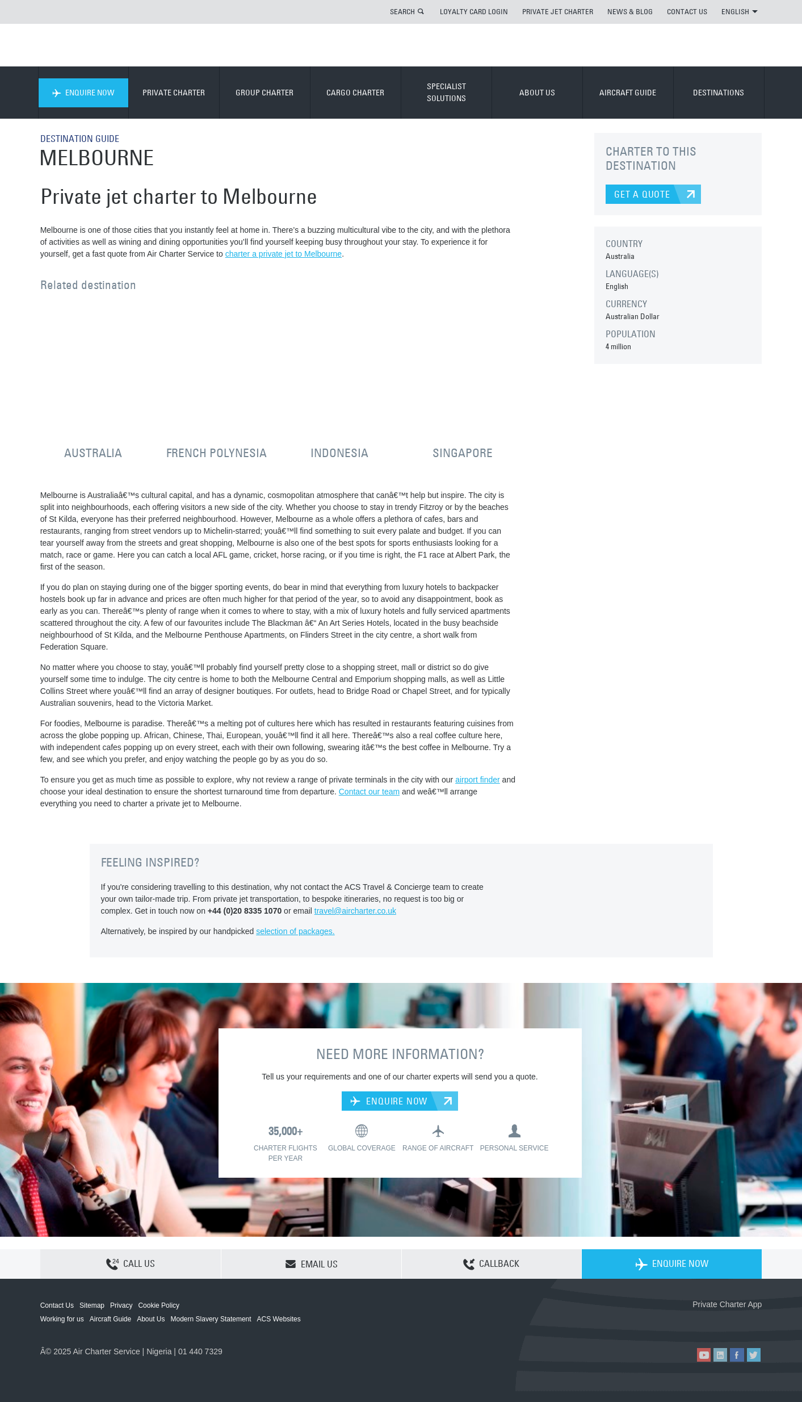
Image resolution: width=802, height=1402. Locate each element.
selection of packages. (295, 931)
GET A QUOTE (642, 194)
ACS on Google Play (737, 1322)
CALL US (130, 1264)
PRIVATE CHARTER (173, 92)
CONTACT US (687, 11)
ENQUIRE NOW (83, 92)
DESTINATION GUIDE (79, 138)
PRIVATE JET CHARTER (557, 11)
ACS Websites (279, 1319)
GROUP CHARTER (264, 92)
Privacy (121, 1305)
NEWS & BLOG (630, 11)
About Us (151, 1319)
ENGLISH (739, 11)
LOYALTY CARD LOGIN (474, 11)
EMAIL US (311, 1264)
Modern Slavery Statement (211, 1319)
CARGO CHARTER (355, 92)
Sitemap (91, 1305)
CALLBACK (491, 1264)
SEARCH (402, 11)
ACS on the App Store (686, 1322)
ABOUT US (537, 92)
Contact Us (57, 1305)
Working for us (62, 1319)
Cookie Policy (158, 1305)
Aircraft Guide (110, 1319)
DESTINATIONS (718, 92)
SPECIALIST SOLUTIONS (446, 92)
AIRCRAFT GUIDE (627, 92)
